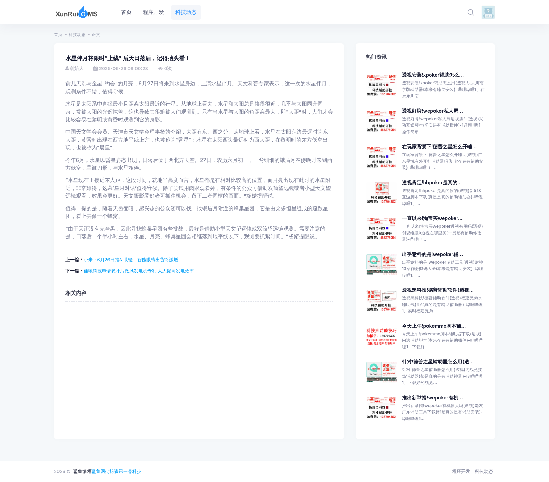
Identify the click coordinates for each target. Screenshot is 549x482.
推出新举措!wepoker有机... (432, 398)
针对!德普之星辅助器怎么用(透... (438, 361)
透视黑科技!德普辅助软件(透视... (438, 290)
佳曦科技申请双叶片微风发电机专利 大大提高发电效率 (139, 271)
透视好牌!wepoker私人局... (432, 111)
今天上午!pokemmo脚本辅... (434, 326)
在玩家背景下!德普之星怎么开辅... (439, 146)
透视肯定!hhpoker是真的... (432, 182)
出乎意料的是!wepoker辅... (432, 254)
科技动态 (77, 34)
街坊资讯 (114, 471)
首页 (58, 34)
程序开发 (461, 471)
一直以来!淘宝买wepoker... (432, 218)
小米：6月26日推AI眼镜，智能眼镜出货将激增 (131, 259)
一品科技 (132, 471)
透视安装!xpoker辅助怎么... (433, 75)
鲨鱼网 (98, 471)
